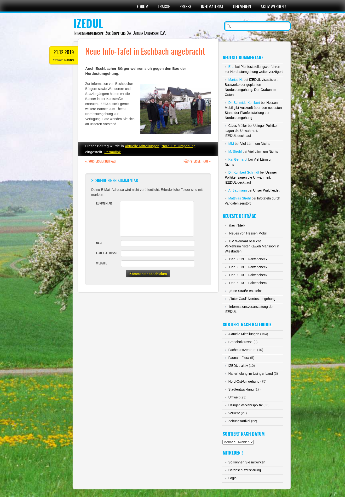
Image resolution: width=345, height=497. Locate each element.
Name (99, 243)
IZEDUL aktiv (238, 366)
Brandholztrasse (240, 342)
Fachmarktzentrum (242, 350)
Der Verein (242, 7)
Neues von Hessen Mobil (248, 233)
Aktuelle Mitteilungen (142, 146)
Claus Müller (237, 126)
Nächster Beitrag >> (197, 161)
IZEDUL (88, 23)
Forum (142, 7)
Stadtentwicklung (241, 389)
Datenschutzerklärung (244, 470)
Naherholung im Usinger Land (250, 373)
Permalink (112, 152)
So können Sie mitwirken (246, 462)
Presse (185, 7)
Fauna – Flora (238, 358)
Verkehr (234, 413)
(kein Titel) (237, 225)
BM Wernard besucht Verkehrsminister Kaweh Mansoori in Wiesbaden (252, 246)
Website (101, 263)
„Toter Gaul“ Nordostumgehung (252, 299)
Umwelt (234, 397)
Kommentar (104, 203)
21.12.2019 (63, 52)
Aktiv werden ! (273, 7)
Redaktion (69, 60)
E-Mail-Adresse (106, 253)
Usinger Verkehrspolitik (245, 405)
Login (232, 478)
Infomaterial (212, 7)
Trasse (164, 7)
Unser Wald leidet (266, 190)
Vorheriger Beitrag (100, 161)
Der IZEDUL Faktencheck (248, 259)
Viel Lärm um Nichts (255, 144)
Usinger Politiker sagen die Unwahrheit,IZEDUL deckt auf (251, 131)
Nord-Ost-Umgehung (178, 146)
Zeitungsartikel (239, 421)
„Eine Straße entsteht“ (245, 291)
